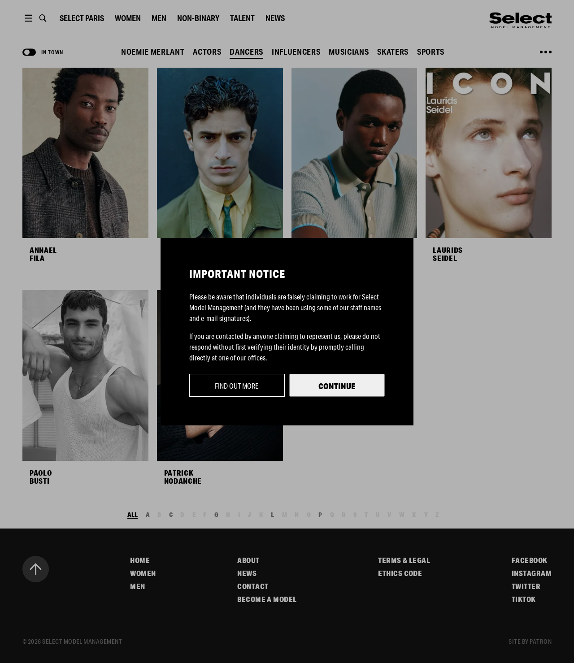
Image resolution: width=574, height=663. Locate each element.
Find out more (237, 385)
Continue (337, 386)
